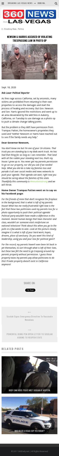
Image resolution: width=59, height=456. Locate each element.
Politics (21, 29)
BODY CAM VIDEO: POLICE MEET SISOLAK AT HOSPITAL (29, 390)
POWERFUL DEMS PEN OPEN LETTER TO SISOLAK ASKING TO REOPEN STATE (30, 335)
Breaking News (10, 29)
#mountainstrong (39, 181)
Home (6, 22)
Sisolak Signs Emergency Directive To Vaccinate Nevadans (29, 318)
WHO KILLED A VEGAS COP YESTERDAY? (29, 430)
